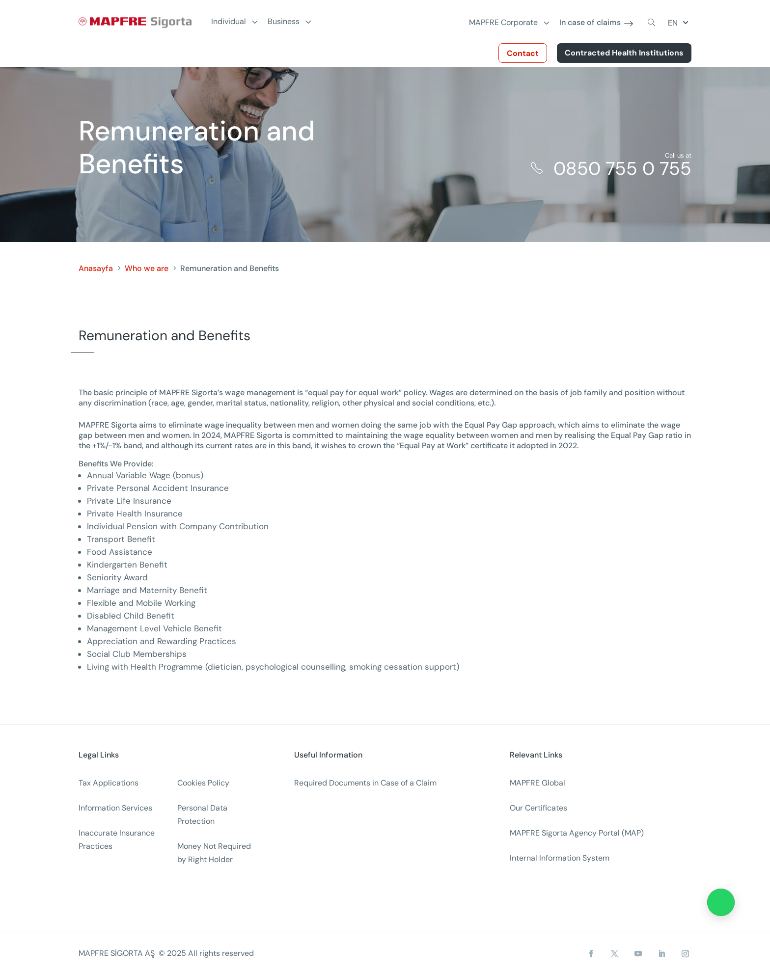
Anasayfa (96, 268)
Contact (523, 53)
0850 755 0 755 (622, 168)
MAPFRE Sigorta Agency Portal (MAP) (577, 833)
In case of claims (590, 22)
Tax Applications (108, 783)
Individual (228, 22)
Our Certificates (538, 808)
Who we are (146, 268)
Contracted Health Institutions (624, 53)
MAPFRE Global (537, 783)
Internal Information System (559, 858)
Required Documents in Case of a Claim (365, 783)
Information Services (115, 808)
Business (284, 22)
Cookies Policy (203, 783)
